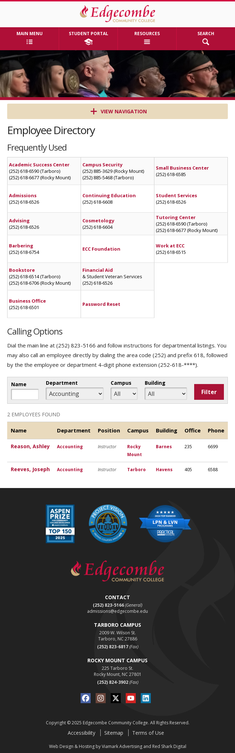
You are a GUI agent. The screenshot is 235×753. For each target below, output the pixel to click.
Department (62, 382)
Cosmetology (98, 220)
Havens (164, 470)
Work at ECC (170, 245)
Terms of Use (148, 732)
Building (155, 382)
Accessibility (81, 732)
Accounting (70, 447)
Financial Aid (97, 270)
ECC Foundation (101, 249)
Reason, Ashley (30, 446)
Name (19, 384)
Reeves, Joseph (30, 469)
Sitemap (113, 732)
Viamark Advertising (122, 746)
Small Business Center (182, 168)
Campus (121, 382)
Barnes (164, 447)
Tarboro (136, 470)
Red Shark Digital (169, 746)
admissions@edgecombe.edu (117, 611)
